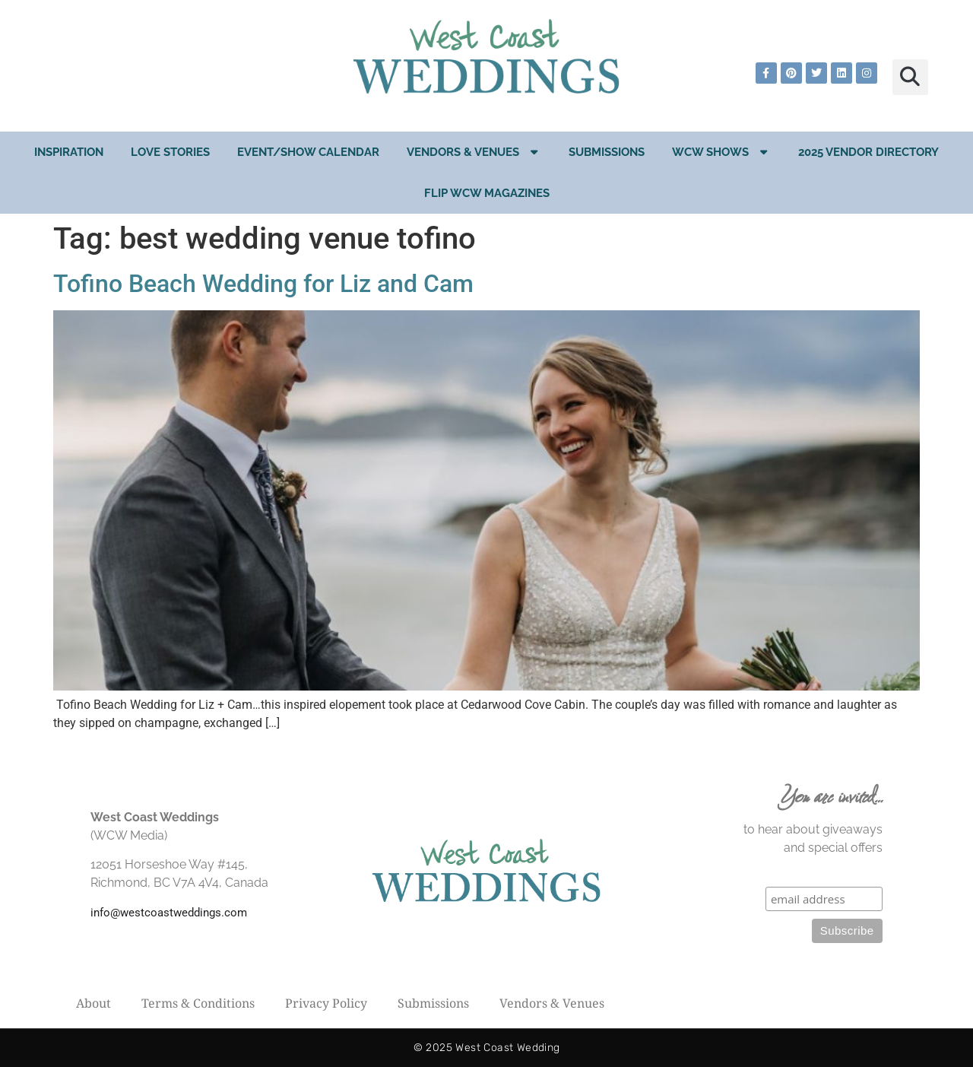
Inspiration (68, 152)
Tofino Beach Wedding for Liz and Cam (263, 283)
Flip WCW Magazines (487, 193)
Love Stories (170, 152)
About (93, 1003)
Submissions (607, 152)
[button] (910, 77)
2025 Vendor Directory (868, 152)
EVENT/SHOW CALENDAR (308, 152)
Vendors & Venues (474, 151)
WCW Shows (721, 151)
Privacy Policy (326, 1003)
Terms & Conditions (198, 1003)
